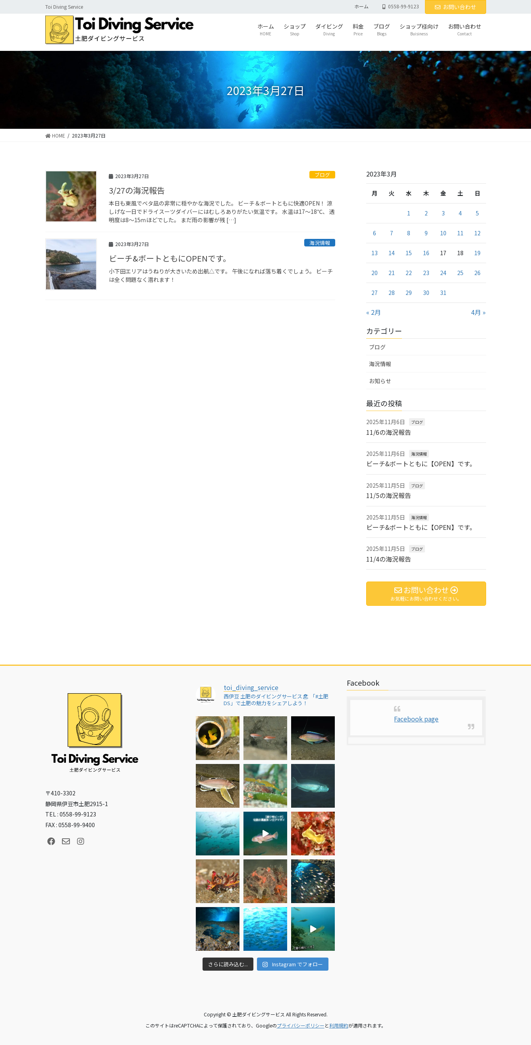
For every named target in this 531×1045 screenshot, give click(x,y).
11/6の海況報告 (388, 432)
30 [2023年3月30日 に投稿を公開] (426, 293)
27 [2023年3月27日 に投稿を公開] (374, 293)
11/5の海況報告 (388, 495)
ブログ (322, 174)
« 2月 (373, 312)
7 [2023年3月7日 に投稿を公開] (391, 233)
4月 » (478, 312)
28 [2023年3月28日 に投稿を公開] (391, 293)
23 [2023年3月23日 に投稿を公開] (426, 273)
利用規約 (338, 1025)
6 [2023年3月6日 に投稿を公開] (374, 233)
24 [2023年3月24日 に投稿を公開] (443, 273)
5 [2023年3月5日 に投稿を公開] (477, 213)
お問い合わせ (455, 7)
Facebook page (416, 718)
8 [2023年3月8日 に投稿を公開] (408, 233)
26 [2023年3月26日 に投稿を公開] (477, 273)
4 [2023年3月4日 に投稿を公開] (460, 213)
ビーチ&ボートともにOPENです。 (170, 258)
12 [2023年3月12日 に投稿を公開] (477, 233)
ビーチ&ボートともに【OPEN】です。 (421, 463)
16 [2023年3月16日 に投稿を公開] (426, 253)
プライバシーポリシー (300, 1025)
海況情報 (319, 242)
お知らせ (380, 381)
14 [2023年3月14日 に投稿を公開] (391, 253)
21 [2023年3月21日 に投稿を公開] (391, 273)
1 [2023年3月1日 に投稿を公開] (408, 213)
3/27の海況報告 (137, 190)
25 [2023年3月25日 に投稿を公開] (460, 273)
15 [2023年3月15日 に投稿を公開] (408, 253)
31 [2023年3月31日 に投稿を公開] (443, 293)
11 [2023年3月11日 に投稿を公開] (460, 233)
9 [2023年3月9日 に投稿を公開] (426, 233)
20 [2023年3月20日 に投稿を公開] (374, 273)
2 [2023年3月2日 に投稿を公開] (426, 213)
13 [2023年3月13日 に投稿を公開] (374, 253)
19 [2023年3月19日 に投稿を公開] (477, 253)
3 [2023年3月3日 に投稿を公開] (443, 213)
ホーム (361, 6)
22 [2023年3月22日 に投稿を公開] (408, 273)
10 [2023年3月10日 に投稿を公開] (443, 233)
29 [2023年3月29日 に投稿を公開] (408, 293)
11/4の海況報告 (388, 559)
